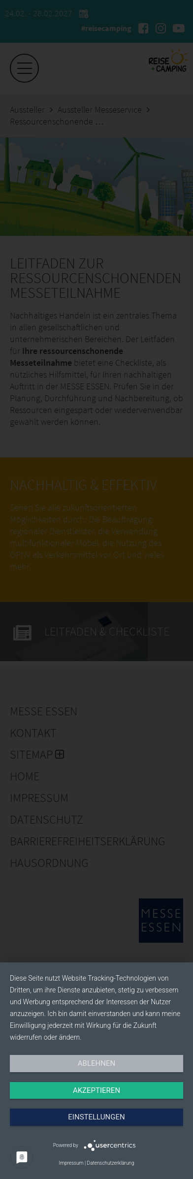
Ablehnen (96, 1063)
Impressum (71, 1163)
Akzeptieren (96, 1090)
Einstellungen (96, 1117)
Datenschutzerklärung (110, 1163)
